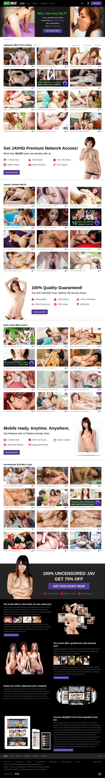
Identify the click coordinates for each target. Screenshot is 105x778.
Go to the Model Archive (61, 677)
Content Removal (40, 762)
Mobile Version (96, 762)
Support (43, 756)
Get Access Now (12, 172)
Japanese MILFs (8, 39)
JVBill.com (6, 767)
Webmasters (53, 762)
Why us (52, 3)
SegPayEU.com (21, 767)
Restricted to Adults (17, 774)
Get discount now (69, 586)
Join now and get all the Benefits (63, 750)
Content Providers (66, 762)
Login (99, 756)
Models (18, 756)
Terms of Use (7, 762)
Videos (28, 3)
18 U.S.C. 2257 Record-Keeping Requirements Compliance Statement (23, 764)
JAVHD (77, 762)
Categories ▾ (44, 3)
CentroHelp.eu (31, 767)
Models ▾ (35, 3)
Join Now (96, 3)
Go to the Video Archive (11, 635)
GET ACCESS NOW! (52, 31)
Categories (27, 756)
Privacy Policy (19, 762)
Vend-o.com (13, 767)
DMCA (29, 762)
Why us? (36, 756)
